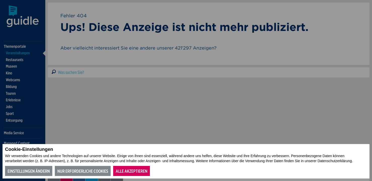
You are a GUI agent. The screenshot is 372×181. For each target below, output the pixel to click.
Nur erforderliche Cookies (82, 171)
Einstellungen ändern (29, 171)
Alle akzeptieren (131, 171)
